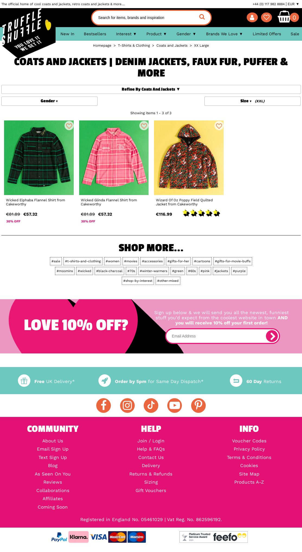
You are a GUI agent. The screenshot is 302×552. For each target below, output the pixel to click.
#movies (130, 261)
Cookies (249, 466)
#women (112, 261)
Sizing (151, 482)
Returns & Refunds (150, 474)
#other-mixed (168, 281)
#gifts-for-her (178, 261)
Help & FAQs (151, 449)
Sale (295, 33)
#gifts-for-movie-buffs (232, 261)
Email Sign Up (53, 449)
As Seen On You (53, 474)
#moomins (65, 271)
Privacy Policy (249, 449)
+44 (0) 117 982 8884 (269, 4)
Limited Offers (267, 33)
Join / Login (151, 441)
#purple (239, 271)
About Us (52, 441)
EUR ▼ (293, 4)
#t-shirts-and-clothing (83, 261)
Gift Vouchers (151, 491)
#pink (205, 271)
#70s (131, 271)
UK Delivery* (46, 381)
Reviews (52, 482)
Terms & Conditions (249, 457)
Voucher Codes (249, 441)
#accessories (152, 261)
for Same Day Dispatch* (151, 381)
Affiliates (53, 499)
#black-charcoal (109, 271)
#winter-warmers (153, 271)
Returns (255, 381)
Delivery (151, 466)
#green (177, 271)
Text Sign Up (52, 457)
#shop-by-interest (137, 281)
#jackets (221, 271)
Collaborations (52, 491)
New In (67, 33)
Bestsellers (95, 33)
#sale (56, 261)
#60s (192, 271)
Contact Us (151, 457)
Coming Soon (53, 507)
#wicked (84, 271)
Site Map (249, 474)
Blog (52, 466)
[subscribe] (272, 336)
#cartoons (202, 261)
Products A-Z (249, 482)
